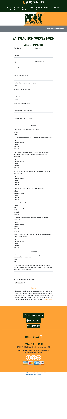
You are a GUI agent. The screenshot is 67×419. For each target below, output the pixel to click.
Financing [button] (39, 7)
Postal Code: (17, 68)
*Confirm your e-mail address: (23, 111)
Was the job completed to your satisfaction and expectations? (33, 138)
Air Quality (24, 8)
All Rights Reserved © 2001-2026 (39, 372)
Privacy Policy (48, 299)
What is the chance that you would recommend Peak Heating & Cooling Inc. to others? (33, 235)
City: (15, 62)
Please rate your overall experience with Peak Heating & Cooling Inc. (31, 219)
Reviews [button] (56, 7)
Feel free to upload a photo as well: (24, 279)
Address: (16, 55)
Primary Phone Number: (21, 75)
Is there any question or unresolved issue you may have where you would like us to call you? (33, 256)
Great (17, 149)
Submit (33, 288)
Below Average (20, 142)
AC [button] (11, 7)
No (16, 134)
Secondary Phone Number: (22, 89)
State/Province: (39, 62)
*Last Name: (38, 48)
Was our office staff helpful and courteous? (27, 203)
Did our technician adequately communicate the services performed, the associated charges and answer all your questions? (31, 154)
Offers (32, 7)
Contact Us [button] (48, 7)
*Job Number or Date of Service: (24, 118)
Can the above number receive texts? (25, 83)
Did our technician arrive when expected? (26, 129)
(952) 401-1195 (35, 2)
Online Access (29, 372)
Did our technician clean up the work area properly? (29, 188)
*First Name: (17, 48)
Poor (16, 140)
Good (17, 147)
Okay (16, 145)
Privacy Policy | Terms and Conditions (33, 374)
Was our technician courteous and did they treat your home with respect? (32, 172)
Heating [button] (16, 7)
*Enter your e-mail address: (22, 103)
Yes (16, 86)
